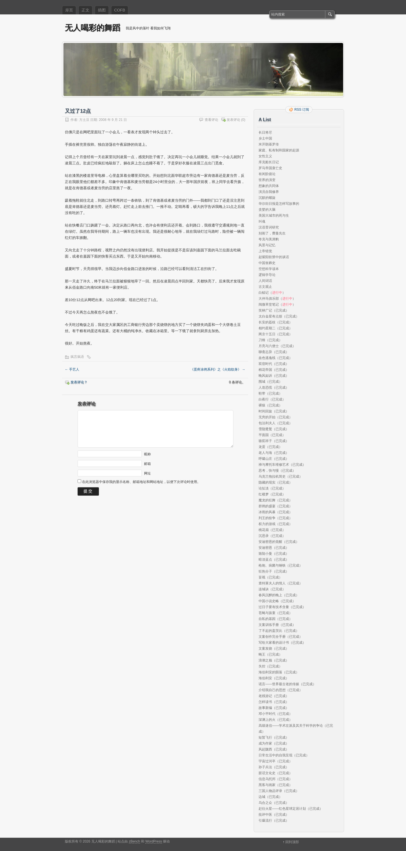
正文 (85, 10)
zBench (134, 841)
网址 (147, 473)
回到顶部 (292, 842)
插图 (102, 10)
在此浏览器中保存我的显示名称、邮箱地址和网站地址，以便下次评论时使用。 (141, 482)
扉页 (69, 10)
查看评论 (211, 120)
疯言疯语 (77, 357)
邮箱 (147, 463)
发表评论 (233, 120)
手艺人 (72, 369)
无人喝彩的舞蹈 (92, 27)
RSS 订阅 (301, 110)
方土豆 (84, 120)
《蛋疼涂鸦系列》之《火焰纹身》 (217, 369)
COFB (119, 10)
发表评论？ (78, 382)
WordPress (153, 841)
